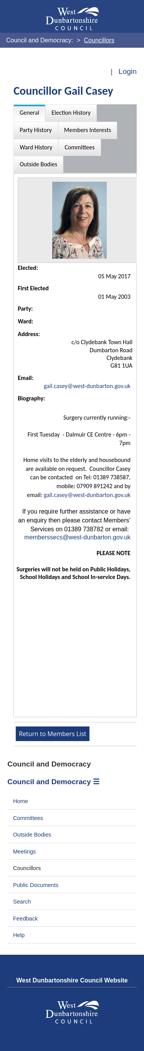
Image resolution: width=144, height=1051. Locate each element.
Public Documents (35, 885)
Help (19, 935)
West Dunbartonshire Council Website (71, 980)
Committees (28, 818)
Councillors (27, 868)
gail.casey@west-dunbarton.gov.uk (87, 386)
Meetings (24, 851)
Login (128, 71)
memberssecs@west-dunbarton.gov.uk (77, 537)
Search (22, 902)
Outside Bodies (32, 835)
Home (20, 801)
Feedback (25, 918)
